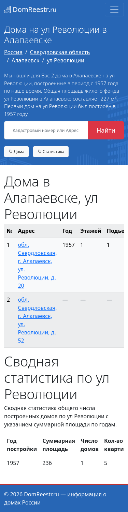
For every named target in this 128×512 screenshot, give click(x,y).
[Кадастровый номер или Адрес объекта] (46, 130)
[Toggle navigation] (114, 9)
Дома (16, 151)
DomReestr (30, 9)
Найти (106, 130)
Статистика (51, 151)
